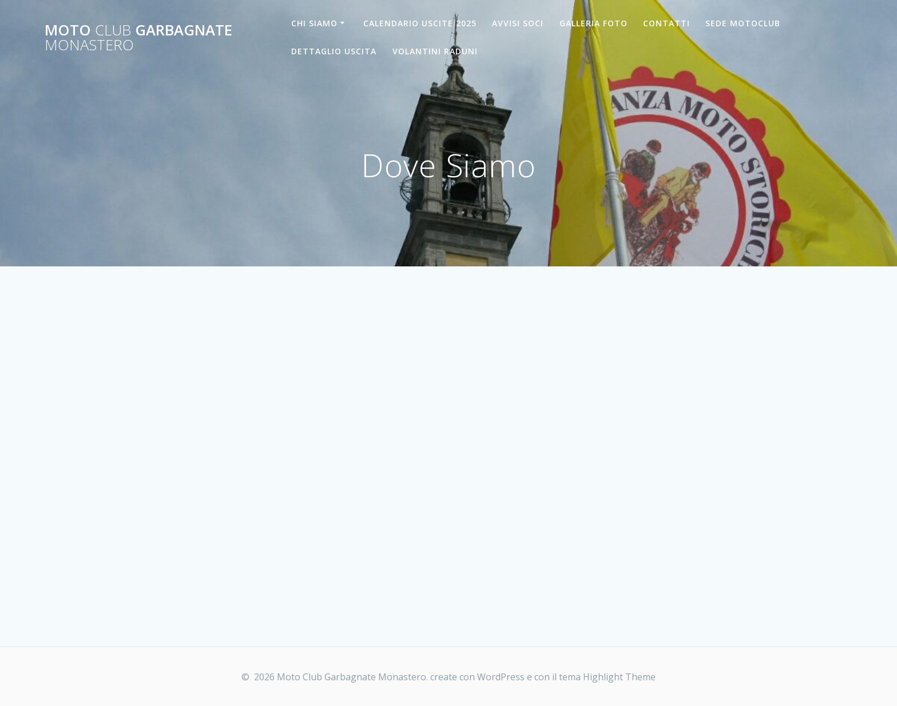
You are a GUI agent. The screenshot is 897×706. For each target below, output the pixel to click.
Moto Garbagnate (138, 37)
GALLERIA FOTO (593, 23)
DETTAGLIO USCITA (333, 51)
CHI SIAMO (314, 23)
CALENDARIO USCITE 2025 (420, 23)
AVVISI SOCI (517, 23)
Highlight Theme (619, 677)
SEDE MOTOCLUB (742, 23)
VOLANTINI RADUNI (435, 51)
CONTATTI (666, 23)
